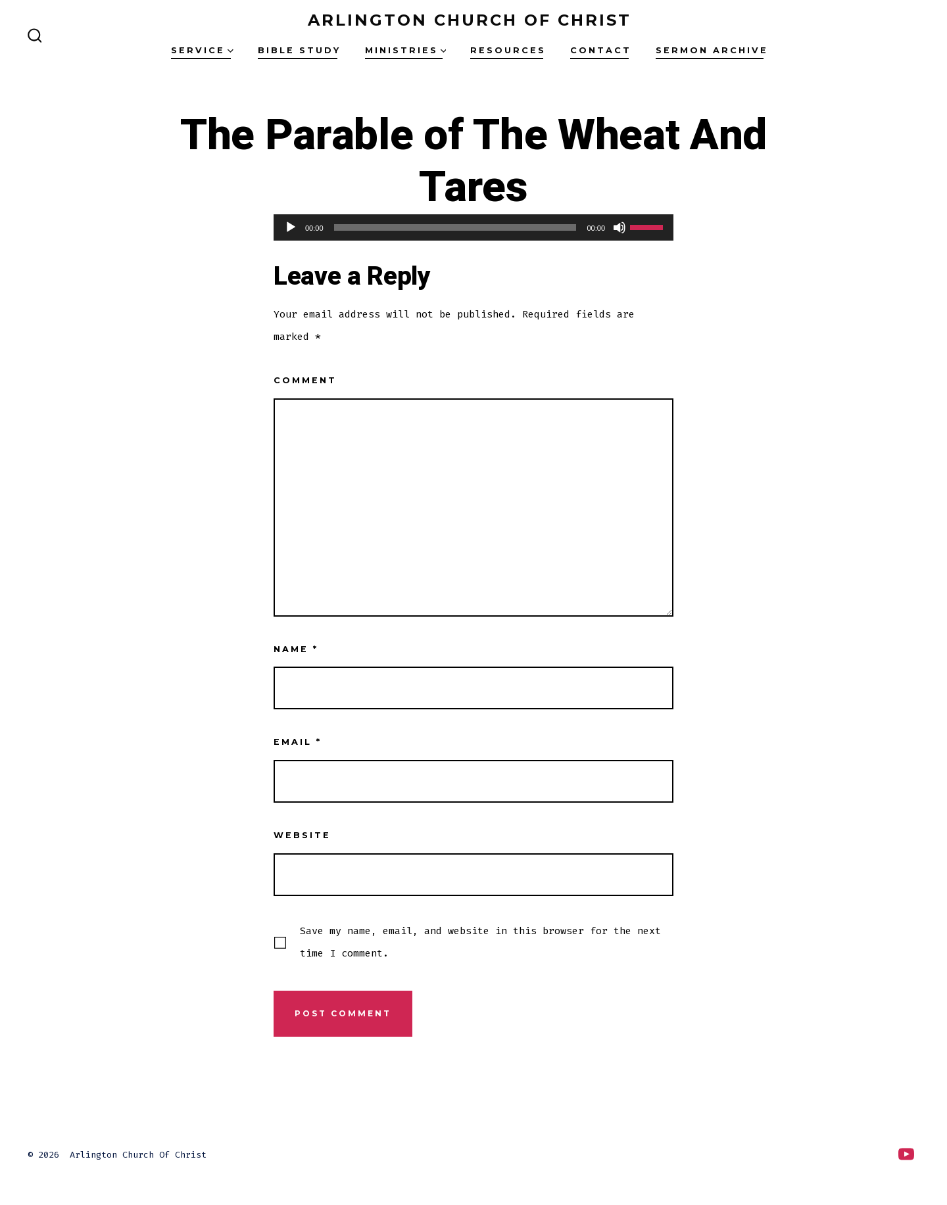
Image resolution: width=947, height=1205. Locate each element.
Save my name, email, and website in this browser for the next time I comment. (480, 942)
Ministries (406, 50)
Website (302, 835)
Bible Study (299, 50)
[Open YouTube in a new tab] (906, 1154)
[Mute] (619, 227)
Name (296, 649)
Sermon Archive (712, 50)
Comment (305, 380)
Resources (508, 50)
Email (298, 742)
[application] (473, 227)
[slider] (455, 227)
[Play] (290, 227)
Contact (600, 50)
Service (202, 50)
